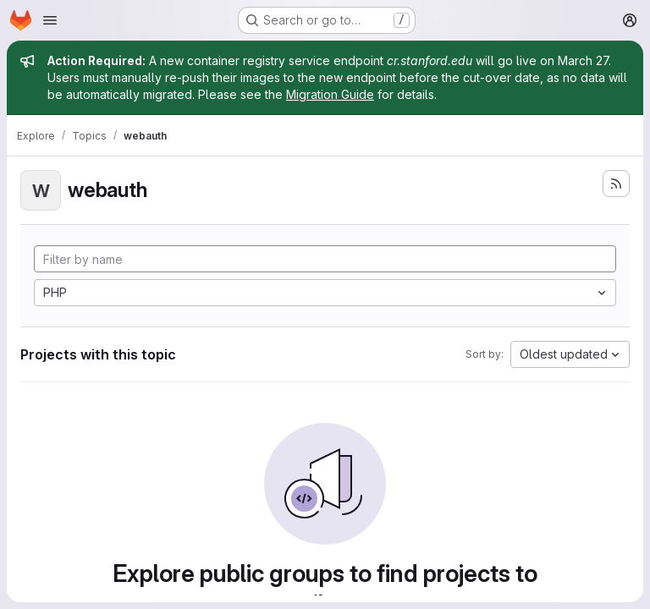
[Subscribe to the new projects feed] (616, 183)
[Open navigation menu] (49, 20)
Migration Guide (330, 94)
